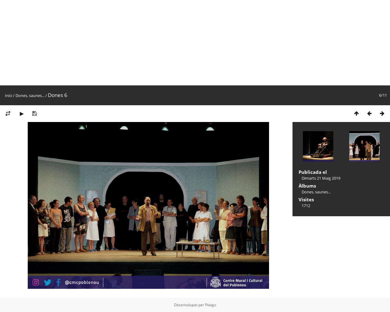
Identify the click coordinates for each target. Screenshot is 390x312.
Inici (8, 95)
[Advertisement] (183, 42)
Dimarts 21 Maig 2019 (321, 178)
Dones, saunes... (30, 95)
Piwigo (210, 304)
